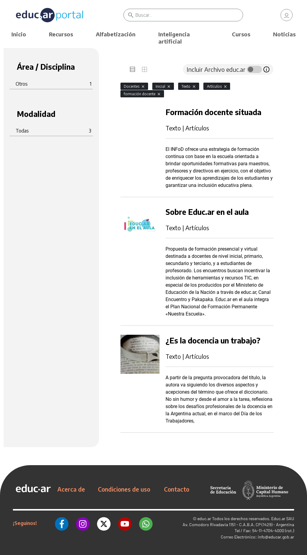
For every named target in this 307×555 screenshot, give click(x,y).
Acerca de (71, 489)
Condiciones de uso (124, 489)
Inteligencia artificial (174, 38)
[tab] (132, 69)
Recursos (61, 34)
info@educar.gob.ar (276, 536)
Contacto (176, 489)
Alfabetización (115, 34)
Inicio (18, 34)
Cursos (241, 34)
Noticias (284, 34)
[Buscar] (189, 15)
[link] (287, 15)
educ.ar (204, 518)
